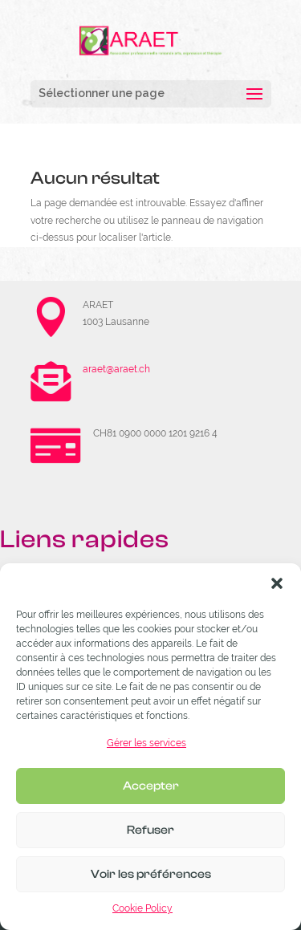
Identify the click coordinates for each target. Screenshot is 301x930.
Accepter (151, 786)
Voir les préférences (151, 874)
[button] (277, 583)
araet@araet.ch (116, 369)
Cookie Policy (142, 908)
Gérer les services (146, 743)
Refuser (150, 830)
